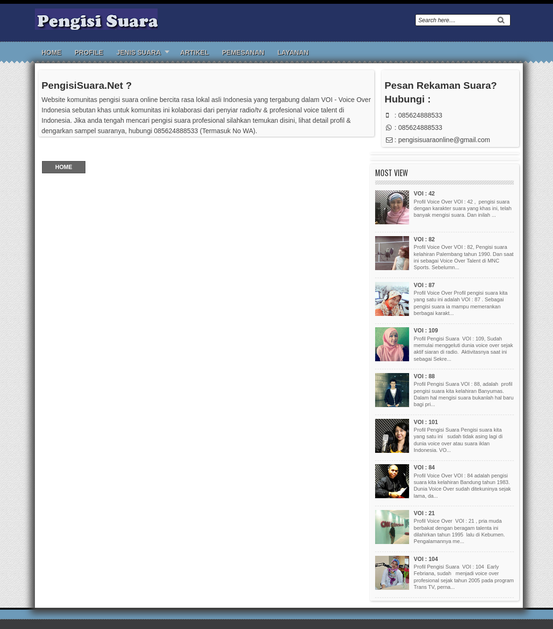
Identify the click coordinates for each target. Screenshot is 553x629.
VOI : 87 (424, 285)
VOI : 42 (424, 193)
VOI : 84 (424, 467)
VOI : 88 (424, 376)
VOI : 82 (424, 239)
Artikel (194, 52)
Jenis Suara (139, 52)
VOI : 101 (426, 422)
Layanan (293, 52)
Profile (89, 52)
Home (51, 52)
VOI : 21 (424, 513)
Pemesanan (243, 52)
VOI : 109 (426, 330)
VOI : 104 (426, 559)
